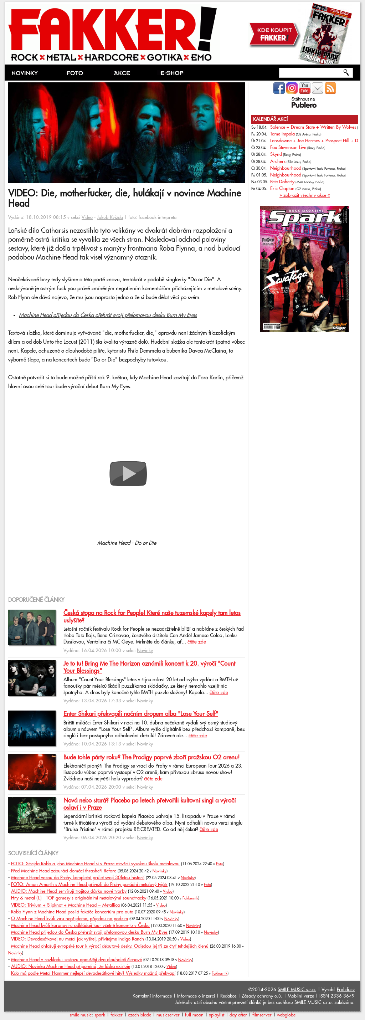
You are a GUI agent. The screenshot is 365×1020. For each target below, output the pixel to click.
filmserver (262, 1015)
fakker (116, 1015)
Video (87, 217)
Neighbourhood (285, 168)
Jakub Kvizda (110, 217)
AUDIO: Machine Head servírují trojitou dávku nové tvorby (69, 891)
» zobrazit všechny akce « (304, 195)
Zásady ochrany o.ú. (262, 996)
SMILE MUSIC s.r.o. (297, 989)
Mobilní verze (301, 996)
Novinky (145, 650)
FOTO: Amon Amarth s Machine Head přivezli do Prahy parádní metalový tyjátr (89, 884)
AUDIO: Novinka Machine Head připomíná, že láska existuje (70, 966)
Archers (278, 161)
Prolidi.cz (346, 989)
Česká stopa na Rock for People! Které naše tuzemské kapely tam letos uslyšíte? (152, 617)
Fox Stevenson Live (288, 147)
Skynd (276, 154)
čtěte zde (196, 642)
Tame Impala (282, 134)
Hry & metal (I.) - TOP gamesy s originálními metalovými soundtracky (78, 898)
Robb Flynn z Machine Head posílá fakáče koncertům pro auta (72, 911)
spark (99, 1015)
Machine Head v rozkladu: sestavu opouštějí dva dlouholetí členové (76, 959)
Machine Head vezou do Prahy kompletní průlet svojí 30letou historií (77, 877)
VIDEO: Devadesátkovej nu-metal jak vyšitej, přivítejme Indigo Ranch (77, 939)
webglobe (286, 1015)
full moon (194, 1015)
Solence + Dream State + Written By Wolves (313, 127)
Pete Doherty (282, 181)
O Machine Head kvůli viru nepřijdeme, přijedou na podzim (69, 918)
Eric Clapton (282, 188)
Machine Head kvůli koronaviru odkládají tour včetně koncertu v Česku (80, 925)
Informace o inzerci (196, 996)
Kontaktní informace (152, 996)
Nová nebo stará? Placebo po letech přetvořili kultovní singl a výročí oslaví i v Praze (149, 804)
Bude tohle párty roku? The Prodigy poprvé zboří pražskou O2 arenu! (151, 757)
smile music (81, 1015)
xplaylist (216, 1015)
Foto (219, 864)
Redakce (228, 996)
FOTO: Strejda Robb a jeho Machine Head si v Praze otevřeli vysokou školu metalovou (95, 863)
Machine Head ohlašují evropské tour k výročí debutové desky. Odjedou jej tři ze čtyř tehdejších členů (110, 946)
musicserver (168, 1015)
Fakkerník (190, 898)
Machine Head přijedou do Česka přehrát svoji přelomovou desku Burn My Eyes (108, 315)
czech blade (139, 1015)
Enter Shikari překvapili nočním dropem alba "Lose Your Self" (140, 714)
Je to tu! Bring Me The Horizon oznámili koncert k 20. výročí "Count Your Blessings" (149, 667)
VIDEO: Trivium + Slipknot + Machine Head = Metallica (65, 905)
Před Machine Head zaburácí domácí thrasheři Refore (63, 870)
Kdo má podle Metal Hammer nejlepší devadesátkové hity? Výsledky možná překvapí (93, 973)
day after (238, 1015)
